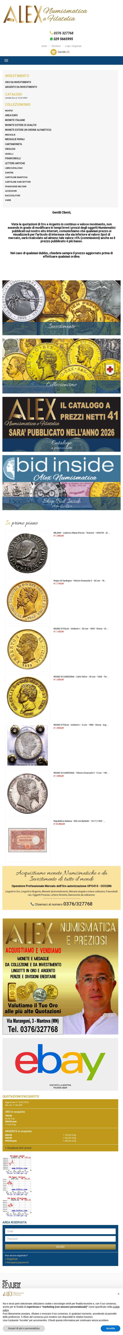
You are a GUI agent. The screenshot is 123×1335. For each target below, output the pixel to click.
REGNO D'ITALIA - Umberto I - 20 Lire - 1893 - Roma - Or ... (81, 629)
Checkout (56, 46)
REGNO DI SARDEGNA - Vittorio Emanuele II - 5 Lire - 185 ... (81, 773)
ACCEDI (60, 1246)
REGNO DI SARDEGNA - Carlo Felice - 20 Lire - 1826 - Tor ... (81, 677)
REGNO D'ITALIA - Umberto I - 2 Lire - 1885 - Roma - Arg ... (81, 725)
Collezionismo (61, 385)
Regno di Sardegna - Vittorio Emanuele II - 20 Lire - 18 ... (80, 581)
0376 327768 (63, 33)
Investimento (61, 326)
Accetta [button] (110, 1328)
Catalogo (61, 445)
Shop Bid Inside (61, 503)
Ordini (44, 46)
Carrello (64, 52)
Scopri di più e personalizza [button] (23, 1328)
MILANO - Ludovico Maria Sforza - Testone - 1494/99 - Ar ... (82, 533)
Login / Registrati (73, 46)
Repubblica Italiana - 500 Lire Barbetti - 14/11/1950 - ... (79, 821)
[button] (118, 1294)
